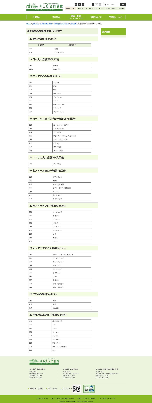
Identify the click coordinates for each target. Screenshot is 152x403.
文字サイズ (70, 5)
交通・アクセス (89, 8)
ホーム (28, 24)
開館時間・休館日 (36, 388)
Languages (121, 8)
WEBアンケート (71, 8)
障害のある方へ (111, 8)
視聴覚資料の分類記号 (61, 24)
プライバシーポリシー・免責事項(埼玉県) (63, 398)
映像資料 (73, 24)
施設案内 (80, 8)
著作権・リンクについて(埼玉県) (86, 398)
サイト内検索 (105, 4)
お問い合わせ (52, 388)
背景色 (88, 5)
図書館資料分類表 (46, 24)
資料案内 (35, 24)
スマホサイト (71, 389)
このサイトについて (42, 398)
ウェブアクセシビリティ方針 (107, 398)
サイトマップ (100, 8)
